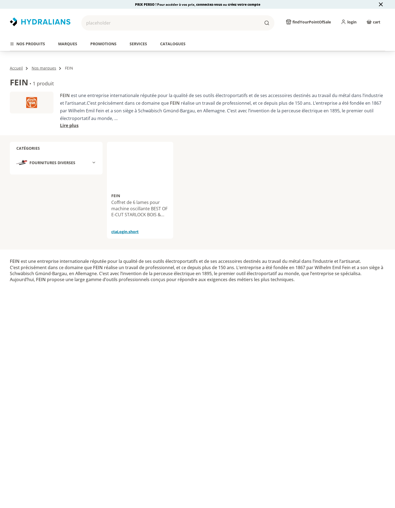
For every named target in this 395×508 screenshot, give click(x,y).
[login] (348, 21)
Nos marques (44, 60)
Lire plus (69, 118)
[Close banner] (380, 4)
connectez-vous (209, 4)
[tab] (27, 44)
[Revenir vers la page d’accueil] (40, 21)
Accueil (16, 60)
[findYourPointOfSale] (308, 21)
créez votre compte (244, 4)
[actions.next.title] (385, 34)
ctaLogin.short (125, 223)
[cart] (373, 21)
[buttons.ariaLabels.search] (266, 22)
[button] (177, 23)
